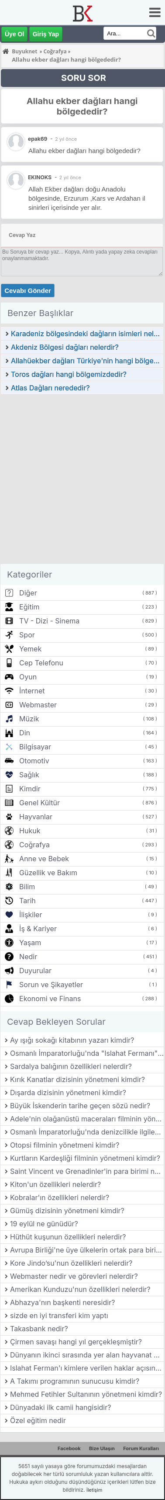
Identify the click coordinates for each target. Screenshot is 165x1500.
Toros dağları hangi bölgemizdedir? (69, 374)
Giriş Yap (46, 34)
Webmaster (38, 704)
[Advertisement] (82, 482)
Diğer (28, 592)
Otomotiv (34, 760)
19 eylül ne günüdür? (44, 1223)
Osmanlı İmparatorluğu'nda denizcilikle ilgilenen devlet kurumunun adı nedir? (87, 1132)
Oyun (28, 676)
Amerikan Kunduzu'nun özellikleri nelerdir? (80, 1289)
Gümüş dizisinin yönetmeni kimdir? (67, 1210)
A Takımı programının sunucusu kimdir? (74, 1381)
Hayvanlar (35, 816)
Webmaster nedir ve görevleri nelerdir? (74, 1276)
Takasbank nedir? (39, 1328)
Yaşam (30, 942)
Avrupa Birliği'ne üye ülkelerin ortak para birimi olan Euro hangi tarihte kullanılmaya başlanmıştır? (87, 1250)
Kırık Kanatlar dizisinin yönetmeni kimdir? (77, 1079)
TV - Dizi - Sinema (49, 620)
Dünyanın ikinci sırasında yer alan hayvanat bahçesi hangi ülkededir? (87, 1354)
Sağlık (29, 774)
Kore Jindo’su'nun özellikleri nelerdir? (71, 1263)
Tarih (27, 900)
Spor (27, 634)
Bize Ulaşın (102, 1448)
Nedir (28, 956)
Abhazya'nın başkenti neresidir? (62, 1302)
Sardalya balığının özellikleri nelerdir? (71, 1066)
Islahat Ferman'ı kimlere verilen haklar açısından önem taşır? (87, 1368)
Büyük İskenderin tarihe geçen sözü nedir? (80, 1105)
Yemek (30, 648)
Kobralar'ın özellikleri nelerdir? (59, 1197)
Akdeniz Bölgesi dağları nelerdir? (65, 347)
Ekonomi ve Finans (50, 998)
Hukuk (29, 830)
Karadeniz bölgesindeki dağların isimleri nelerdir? (87, 333)
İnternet (32, 690)
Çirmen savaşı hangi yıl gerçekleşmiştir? (76, 1341)
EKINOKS (40, 177)
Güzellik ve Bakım (48, 872)
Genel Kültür (39, 802)
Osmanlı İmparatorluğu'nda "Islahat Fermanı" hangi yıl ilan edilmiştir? (87, 1053)
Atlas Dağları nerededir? (50, 387)
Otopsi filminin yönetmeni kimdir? (64, 1145)
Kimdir (30, 788)
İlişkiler (30, 914)
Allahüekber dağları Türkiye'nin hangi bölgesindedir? (87, 360)
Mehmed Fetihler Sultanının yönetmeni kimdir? (86, 1394)
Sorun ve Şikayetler (51, 984)
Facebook (69, 1448)
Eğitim (29, 606)
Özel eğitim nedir (38, 1420)
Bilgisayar (35, 746)
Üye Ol (14, 34)
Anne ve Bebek (44, 858)
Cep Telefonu (41, 662)
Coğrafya (34, 844)
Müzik (29, 718)
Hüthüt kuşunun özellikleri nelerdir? (68, 1236)
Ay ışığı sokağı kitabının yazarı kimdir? (72, 1040)
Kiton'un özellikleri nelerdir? (55, 1184)
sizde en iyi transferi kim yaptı (59, 1315)
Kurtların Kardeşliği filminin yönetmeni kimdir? (85, 1158)
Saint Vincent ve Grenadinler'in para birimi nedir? (87, 1171)
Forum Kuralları (141, 1448)
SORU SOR (83, 78)
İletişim (94, 1490)
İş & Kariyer (38, 928)
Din (24, 732)
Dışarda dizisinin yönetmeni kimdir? (68, 1092)
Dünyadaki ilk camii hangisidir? (60, 1407)
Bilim (27, 886)
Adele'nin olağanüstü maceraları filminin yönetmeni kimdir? (87, 1118)
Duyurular (35, 970)
